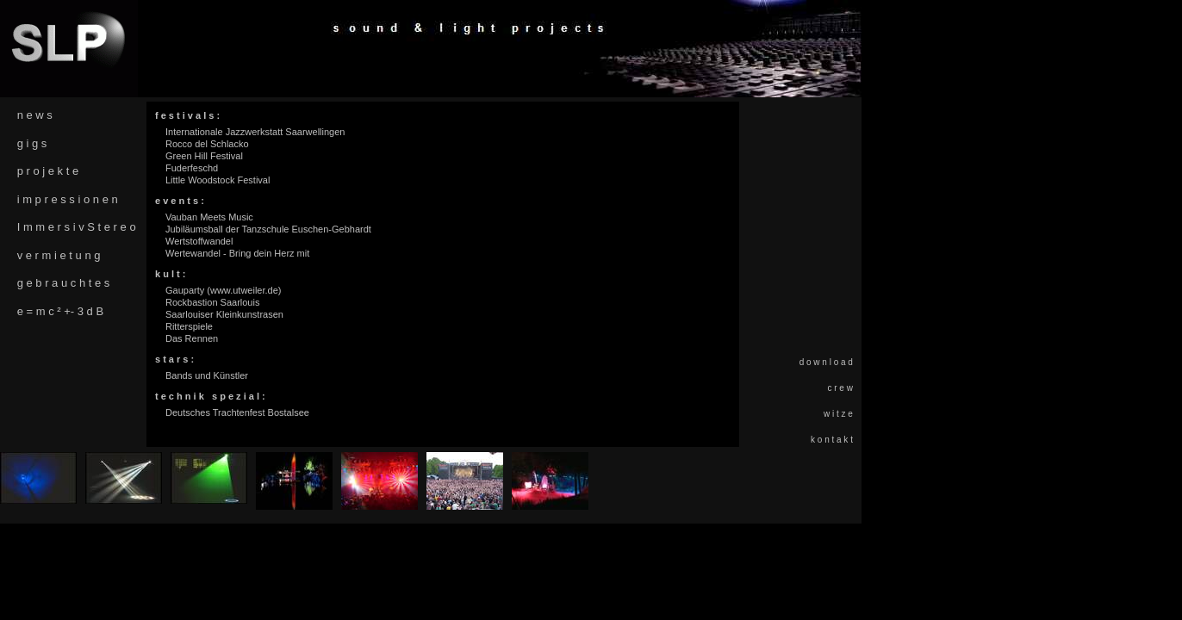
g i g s (32, 143)
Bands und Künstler (206, 375)
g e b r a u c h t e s (63, 282)
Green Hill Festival (204, 156)
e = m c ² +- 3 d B (60, 311)
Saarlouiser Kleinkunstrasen (224, 314)
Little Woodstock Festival (217, 180)
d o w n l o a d (826, 362)
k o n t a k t (832, 439)
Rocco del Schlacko (207, 144)
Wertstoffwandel (199, 241)
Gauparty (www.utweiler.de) (223, 290)
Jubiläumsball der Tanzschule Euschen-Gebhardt (268, 229)
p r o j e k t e (48, 170)
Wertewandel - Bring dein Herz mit (237, 253)
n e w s (35, 114)
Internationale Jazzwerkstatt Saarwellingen (255, 132)
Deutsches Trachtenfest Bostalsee (237, 412)
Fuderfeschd (191, 168)
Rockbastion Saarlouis (212, 302)
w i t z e (838, 413)
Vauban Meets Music (209, 217)
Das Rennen (191, 338)
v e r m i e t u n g (59, 255)
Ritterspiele (189, 326)
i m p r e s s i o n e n (67, 199)
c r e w (839, 388)
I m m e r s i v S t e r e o (76, 226)
